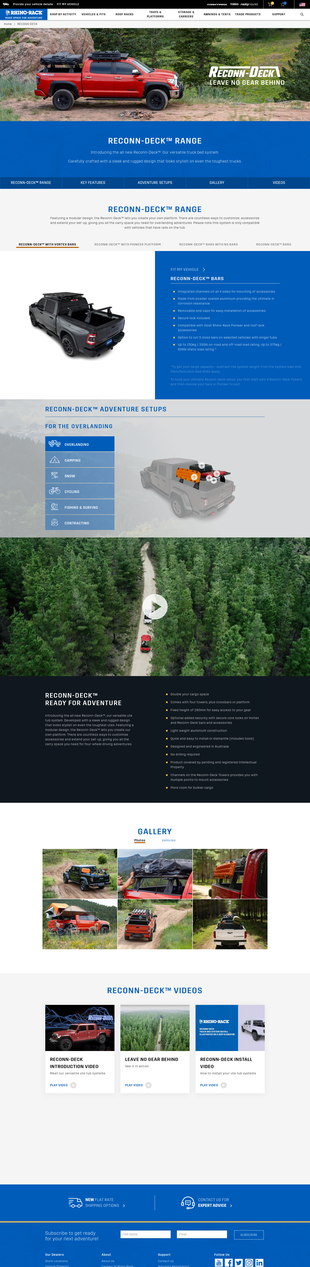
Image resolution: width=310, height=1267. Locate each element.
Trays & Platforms (155, 14)
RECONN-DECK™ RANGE (31, 183)
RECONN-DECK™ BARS (273, 244)
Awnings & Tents (217, 14)
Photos (139, 840)
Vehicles (169, 840)
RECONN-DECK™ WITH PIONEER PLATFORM (128, 244)
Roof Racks (125, 14)
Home (8, 24)
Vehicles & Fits (94, 14)
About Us (108, 1261)
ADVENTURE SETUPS (155, 183)
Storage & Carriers (186, 14)
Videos (279, 183)
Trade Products (248, 14)
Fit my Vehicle (68, 4)
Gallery (217, 183)
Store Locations (56, 1261)
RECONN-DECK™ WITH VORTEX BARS (47, 244)
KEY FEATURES (93, 183)
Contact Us (166, 1261)
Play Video (63, 1085)
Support (278, 14)
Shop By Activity (63, 14)
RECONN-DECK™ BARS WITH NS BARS (208, 244)
